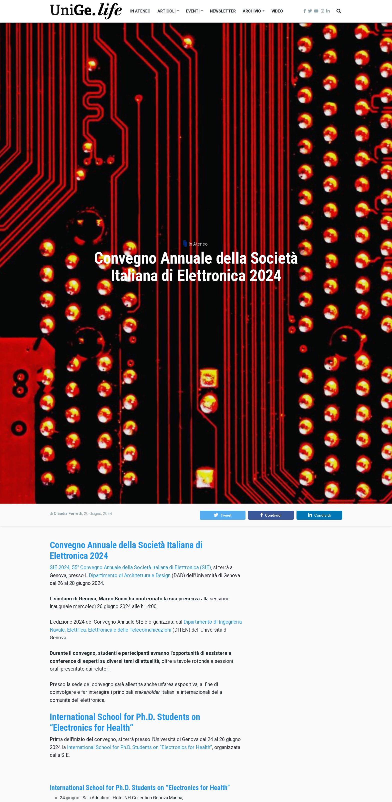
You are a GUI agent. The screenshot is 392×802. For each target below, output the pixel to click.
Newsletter (223, 11)
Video (277, 11)
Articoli (168, 11)
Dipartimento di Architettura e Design (129, 575)
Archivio (253, 11)
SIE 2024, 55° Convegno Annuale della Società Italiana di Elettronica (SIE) (130, 567)
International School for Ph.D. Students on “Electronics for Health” (125, 722)
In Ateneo (140, 11)
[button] (223, 515)
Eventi (194, 11)
